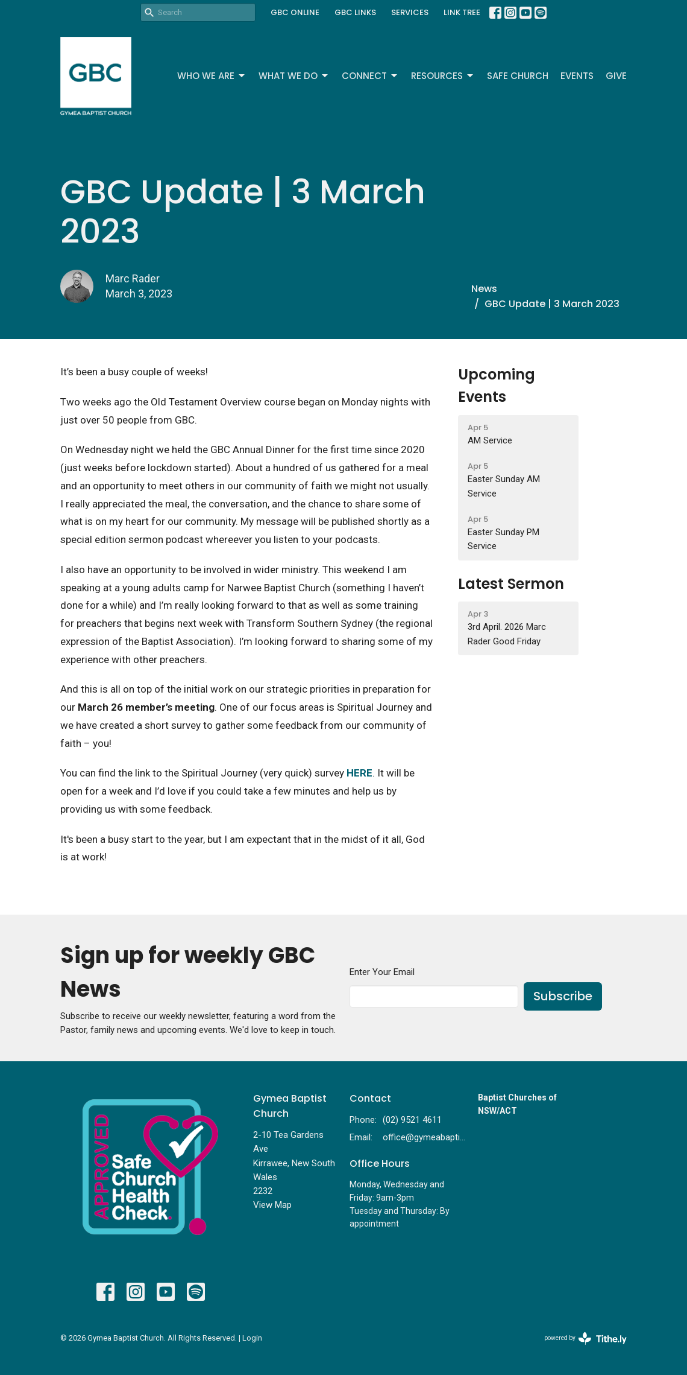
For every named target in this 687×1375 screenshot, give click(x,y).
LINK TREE (462, 12)
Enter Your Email (382, 972)
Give (616, 75)
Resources (443, 75)
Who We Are (211, 75)
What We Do (294, 75)
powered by (585, 1338)
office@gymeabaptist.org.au (424, 1137)
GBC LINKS (355, 12)
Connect (370, 75)
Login (252, 1337)
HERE (359, 773)
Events (577, 75)
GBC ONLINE (295, 12)
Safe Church (517, 75)
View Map (272, 1204)
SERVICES (409, 12)
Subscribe (562, 996)
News (484, 289)
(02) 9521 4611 (412, 1119)
